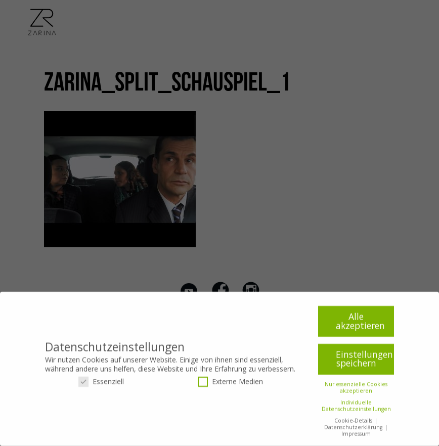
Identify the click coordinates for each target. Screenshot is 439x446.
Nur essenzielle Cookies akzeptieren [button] (356, 391)
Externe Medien (230, 385)
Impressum (356, 437)
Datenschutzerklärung (354, 430)
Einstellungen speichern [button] (364, 362)
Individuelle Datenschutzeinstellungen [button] (356, 409)
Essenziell (101, 385)
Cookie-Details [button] (354, 424)
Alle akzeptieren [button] (360, 324)
